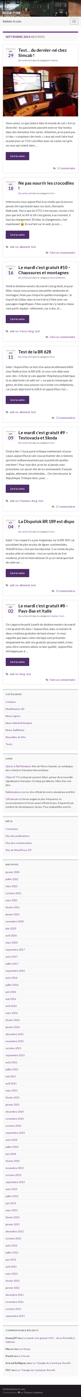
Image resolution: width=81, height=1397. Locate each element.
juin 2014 (11, 1153)
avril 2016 (11, 1005)
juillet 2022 (12, 879)
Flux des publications (18, 835)
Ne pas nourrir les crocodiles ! (46, 185)
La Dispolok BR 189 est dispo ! (46, 524)
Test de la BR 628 (34, 351)
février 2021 (13, 907)
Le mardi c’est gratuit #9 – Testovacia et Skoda (43, 435)
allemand (25, 246)
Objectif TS (12, 777)
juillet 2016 (12, 984)
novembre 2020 (15, 921)
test (33, 246)
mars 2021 (12, 900)
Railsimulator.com (16, 792)
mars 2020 (12, 942)
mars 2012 (12, 1273)
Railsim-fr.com (12, 21)
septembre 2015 (15, 1055)
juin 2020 (11, 928)
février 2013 (13, 1217)
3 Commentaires (65, 417)
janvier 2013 (13, 1224)
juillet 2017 (12, 963)
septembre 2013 (15, 1182)
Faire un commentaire (62, 252)
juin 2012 (11, 1259)
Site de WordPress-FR (18, 850)
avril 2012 (11, 1266)
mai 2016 (11, 998)
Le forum (25, 1348)
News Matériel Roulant (19, 723)
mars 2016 (12, 1013)
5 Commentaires (65, 506)
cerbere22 (26, 60)
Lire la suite (17, 156)
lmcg (31, 331)
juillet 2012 (12, 1252)
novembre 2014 (15, 1118)
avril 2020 (11, 935)
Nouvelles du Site (16, 737)
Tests (52, 193)
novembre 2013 (15, 1168)
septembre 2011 (15, 1315)
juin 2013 (11, 1203)
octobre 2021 (13, 893)
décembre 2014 (15, 1111)
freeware (25, 500)
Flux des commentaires (19, 843)
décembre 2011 (15, 1294)
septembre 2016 (15, 970)
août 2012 (11, 1245)
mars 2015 (12, 1090)
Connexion (12, 828)
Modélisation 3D (15, 708)
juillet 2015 (12, 1069)
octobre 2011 (13, 1308)
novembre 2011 (15, 1301)
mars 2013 (12, 1210)
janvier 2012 (13, 1287)
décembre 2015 (15, 1034)
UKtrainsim (12, 799)
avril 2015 (11, 1083)
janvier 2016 (13, 1027)
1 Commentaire (66, 168)
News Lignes (13, 716)
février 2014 (13, 1160)
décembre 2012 (15, 1231)
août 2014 (11, 1139)
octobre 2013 (13, 1175)
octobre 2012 (13, 1238)
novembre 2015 (15, 1041)
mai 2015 (11, 1076)
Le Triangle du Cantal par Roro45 (52, 1363)
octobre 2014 (13, 1125)
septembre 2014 (15, 1132)
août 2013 (11, 1189)
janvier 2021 (13, 914)
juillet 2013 (12, 1196)
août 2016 (11, 977)
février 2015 (13, 1097)
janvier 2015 (13, 1104)
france (23, 331)
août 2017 (11, 956)
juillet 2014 (12, 1146)
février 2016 (13, 1020)
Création (53, 60)
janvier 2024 (13, 872)
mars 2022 (12, 886)
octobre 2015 (13, 1048)
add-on (14, 246)
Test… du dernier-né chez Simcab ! (42, 52)
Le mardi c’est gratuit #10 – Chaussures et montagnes (44, 270)
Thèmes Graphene (33, 1392)
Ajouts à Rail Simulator (18, 766)
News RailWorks (57, 277)
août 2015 (11, 1062)
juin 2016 (11, 991)
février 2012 (13, 1280)
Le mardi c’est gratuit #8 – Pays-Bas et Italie (43, 608)
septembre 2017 (15, 949)
